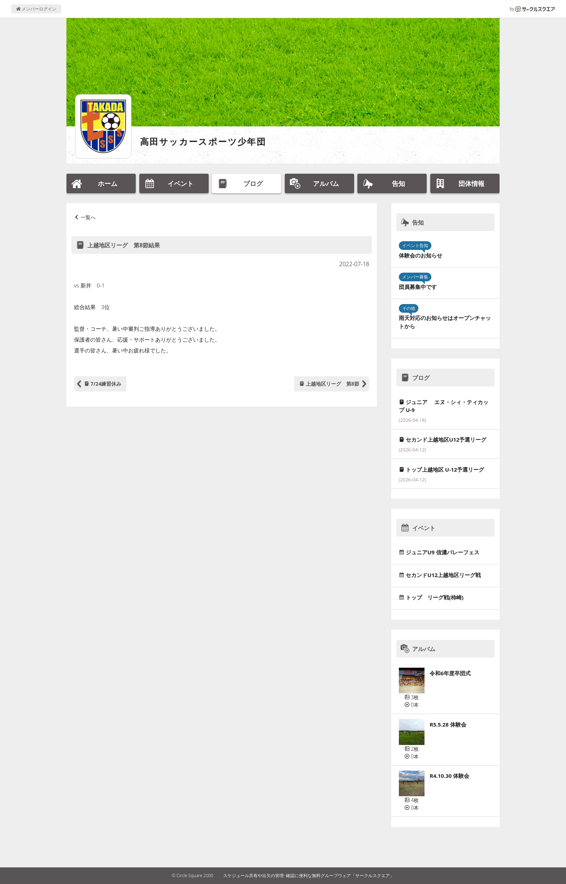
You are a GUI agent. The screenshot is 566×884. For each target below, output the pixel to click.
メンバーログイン (36, 9)
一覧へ (88, 217)
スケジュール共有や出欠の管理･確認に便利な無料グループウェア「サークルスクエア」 (308, 875)
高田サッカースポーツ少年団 (203, 141)
